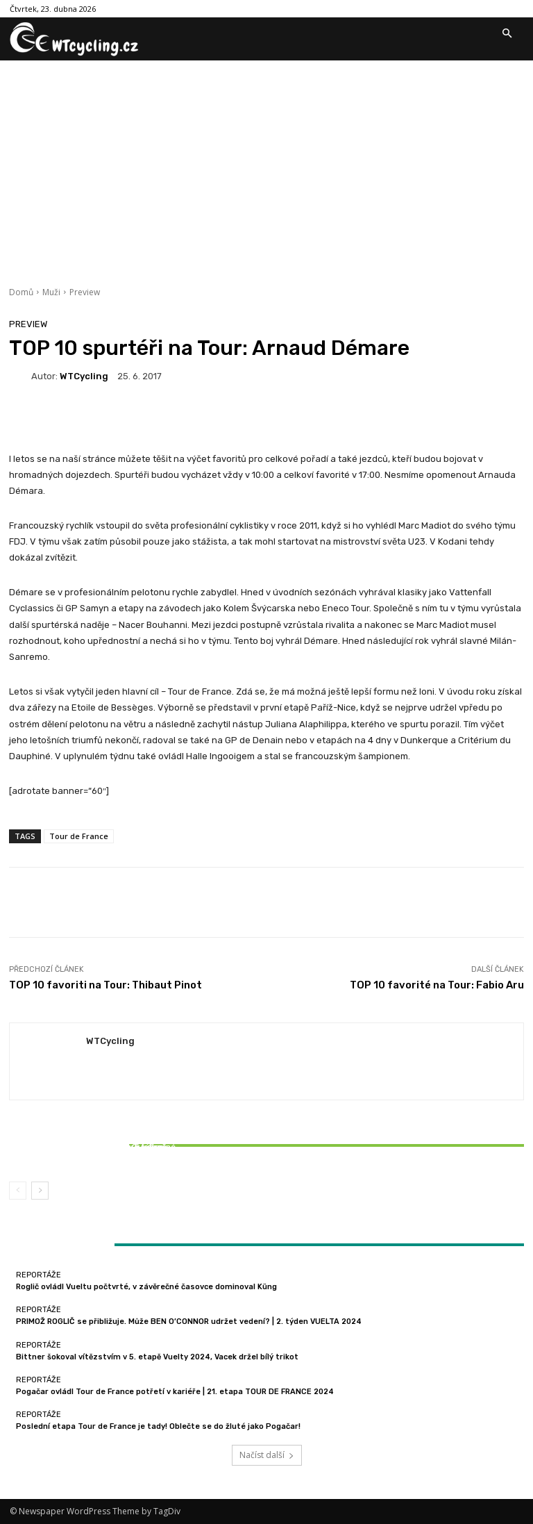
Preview (84, 292)
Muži (51, 292)
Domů (21, 292)
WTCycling (84, 376)
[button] (506, 34)
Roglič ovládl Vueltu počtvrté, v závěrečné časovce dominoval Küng (146, 1286)
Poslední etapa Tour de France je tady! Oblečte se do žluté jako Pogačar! (158, 1426)
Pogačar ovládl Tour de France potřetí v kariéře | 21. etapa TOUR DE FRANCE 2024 (175, 1391)
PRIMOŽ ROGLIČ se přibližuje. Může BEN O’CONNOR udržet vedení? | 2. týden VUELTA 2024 (189, 1321)
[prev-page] (17, 1191)
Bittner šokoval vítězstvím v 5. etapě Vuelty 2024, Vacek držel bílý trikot (94, 1152)
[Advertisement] (266, 164)
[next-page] (40, 1191)
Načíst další (266, 1455)
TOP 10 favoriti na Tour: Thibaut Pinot (105, 985)
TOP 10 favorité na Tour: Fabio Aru (437, 985)
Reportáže (92, 1134)
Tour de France (78, 836)
